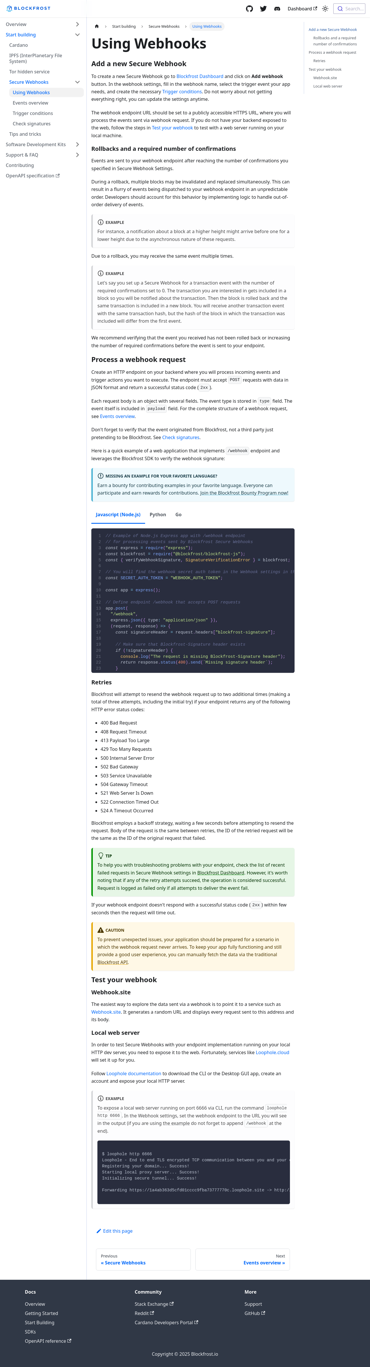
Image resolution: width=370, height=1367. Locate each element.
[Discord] (277, 8)
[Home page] (96, 26)
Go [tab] (178, 514)
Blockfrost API (112, 962)
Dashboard (302, 8)
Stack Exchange (154, 1304)
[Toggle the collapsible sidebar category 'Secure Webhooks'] (77, 82)
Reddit (144, 1313)
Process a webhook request (332, 52)
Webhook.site (106, 1012)
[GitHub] (249, 8)
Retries (319, 60)
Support (253, 1304)
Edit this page (114, 1231)
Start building (21, 34)
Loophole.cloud (272, 1052)
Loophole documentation (133, 1073)
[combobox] (349, 8)
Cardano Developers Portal (166, 1322)
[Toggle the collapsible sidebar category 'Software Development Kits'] (77, 144)
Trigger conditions (33, 113)
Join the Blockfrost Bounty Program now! (244, 493)
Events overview (30, 103)
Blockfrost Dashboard (200, 76)
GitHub (255, 1313)
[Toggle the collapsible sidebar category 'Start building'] (77, 34)
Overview (16, 24)
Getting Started (41, 1313)
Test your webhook (172, 128)
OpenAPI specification (33, 175)
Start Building (39, 1322)
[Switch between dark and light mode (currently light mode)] (325, 8)
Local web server (328, 86)
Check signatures (32, 123)
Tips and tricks (25, 134)
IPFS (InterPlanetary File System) (35, 58)
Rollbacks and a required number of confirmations (335, 41)
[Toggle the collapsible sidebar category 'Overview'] (77, 24)
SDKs (30, 1332)
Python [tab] (158, 514)
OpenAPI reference (48, 1341)
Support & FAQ (22, 155)
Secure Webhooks (29, 82)
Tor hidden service (29, 71)
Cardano (18, 45)
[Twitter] (263, 8)
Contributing (20, 165)
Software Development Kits (36, 144)
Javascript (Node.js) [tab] (118, 514)
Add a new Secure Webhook (333, 29)
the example (176, 1123)
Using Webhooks (31, 92)
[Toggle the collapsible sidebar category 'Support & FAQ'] (77, 154)
